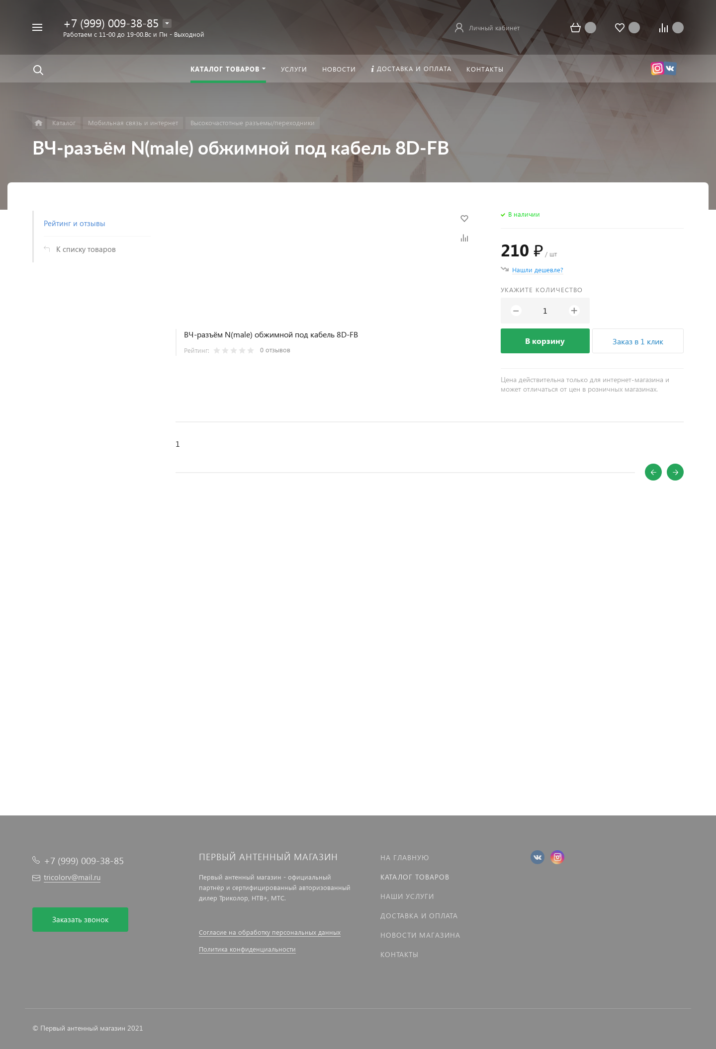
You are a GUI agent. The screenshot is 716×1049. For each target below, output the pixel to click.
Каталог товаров (414, 877)
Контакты (399, 954)
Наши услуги (407, 896)
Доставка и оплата (419, 915)
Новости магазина (420, 935)
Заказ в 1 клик (638, 341)
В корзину (545, 340)
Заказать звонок (80, 919)
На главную (404, 857)
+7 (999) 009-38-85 (111, 22)
